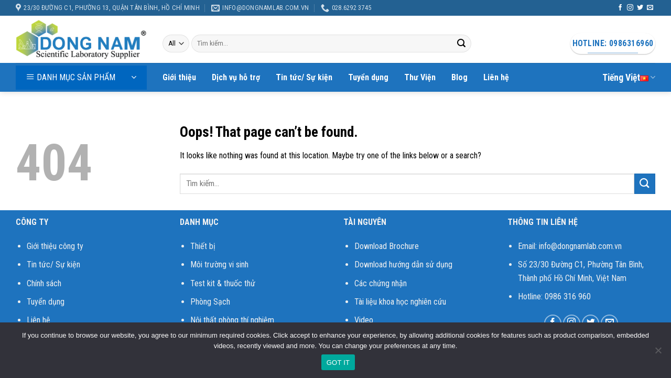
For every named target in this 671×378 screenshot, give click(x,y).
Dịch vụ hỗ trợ (236, 77)
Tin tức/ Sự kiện (304, 77)
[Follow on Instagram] (630, 8)
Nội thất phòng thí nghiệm (232, 320)
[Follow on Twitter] (640, 8)
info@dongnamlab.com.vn (580, 246)
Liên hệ (496, 77)
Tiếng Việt (628, 77)
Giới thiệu (179, 77)
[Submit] (461, 43)
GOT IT (338, 362)
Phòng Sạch (210, 302)
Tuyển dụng (368, 77)
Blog (459, 77)
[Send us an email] (650, 8)
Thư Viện (420, 77)
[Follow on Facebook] (620, 8)
